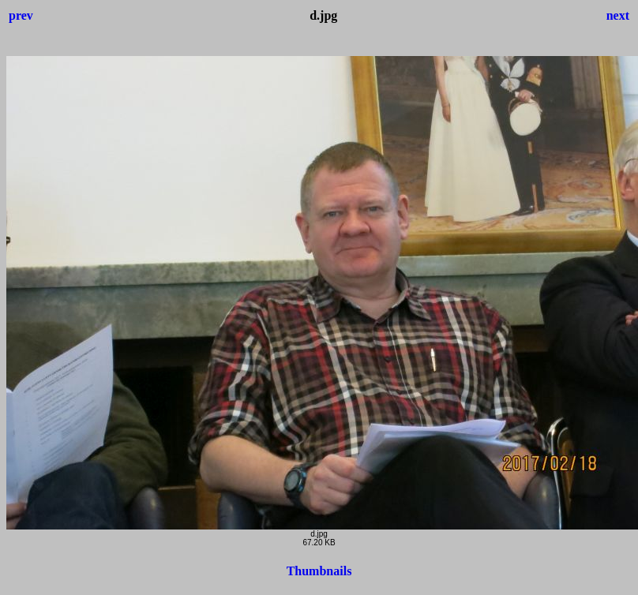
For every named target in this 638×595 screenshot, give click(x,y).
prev (21, 15)
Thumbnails (319, 571)
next (617, 15)
